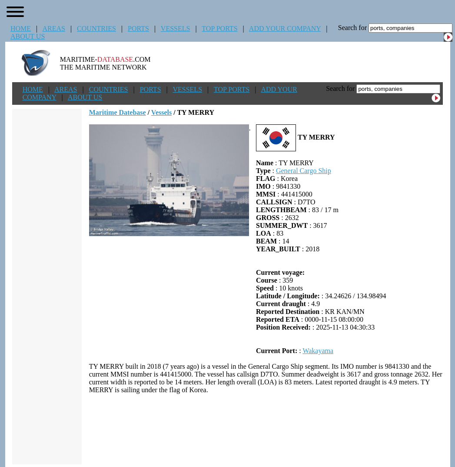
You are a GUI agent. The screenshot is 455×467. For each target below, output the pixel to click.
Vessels (161, 112)
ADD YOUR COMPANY (285, 28)
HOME (20, 28)
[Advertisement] (266, 429)
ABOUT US (27, 36)
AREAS (53, 28)
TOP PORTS (219, 28)
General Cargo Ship (303, 170)
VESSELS (175, 28)
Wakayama (317, 350)
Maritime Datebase (117, 112)
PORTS (138, 28)
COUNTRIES (96, 28)
